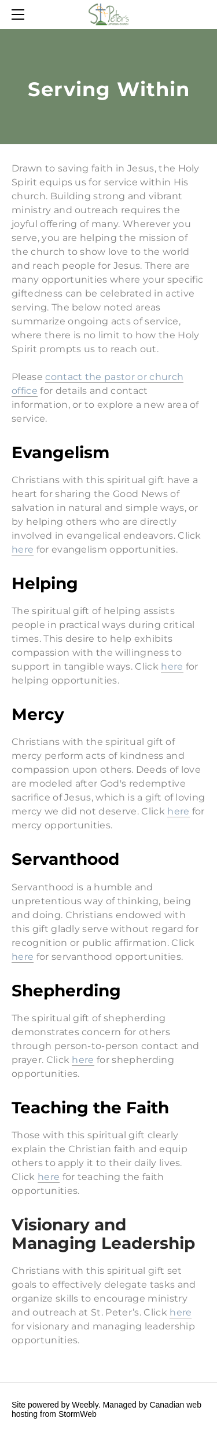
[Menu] (20, 14)
